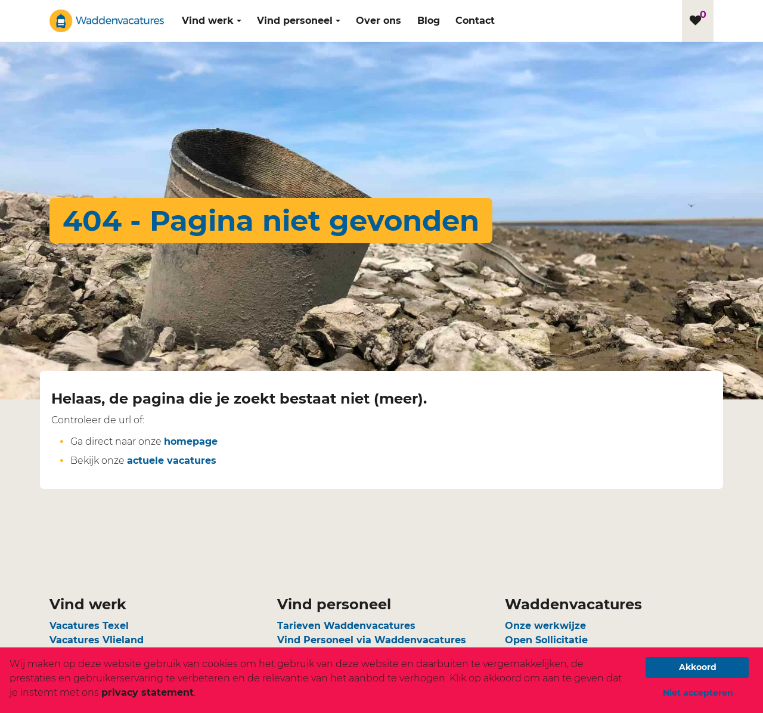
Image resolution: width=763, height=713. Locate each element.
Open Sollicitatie (546, 640)
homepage (191, 441)
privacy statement (147, 692)
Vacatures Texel (89, 625)
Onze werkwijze (545, 625)
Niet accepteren (698, 692)
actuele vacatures (171, 460)
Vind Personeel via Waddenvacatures (371, 640)
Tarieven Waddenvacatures (346, 625)
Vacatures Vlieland (96, 640)
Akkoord (698, 667)
